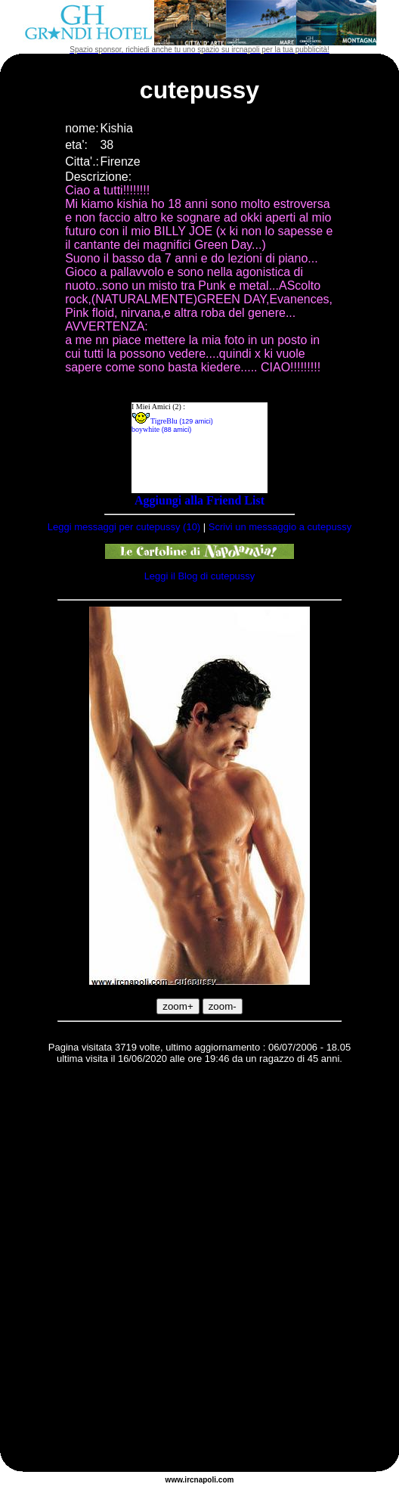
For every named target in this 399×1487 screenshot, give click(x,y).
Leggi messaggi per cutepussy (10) (124, 526)
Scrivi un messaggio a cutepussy (280, 526)
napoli (205, 1480)
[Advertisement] (180, 1270)
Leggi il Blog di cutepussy (199, 576)
